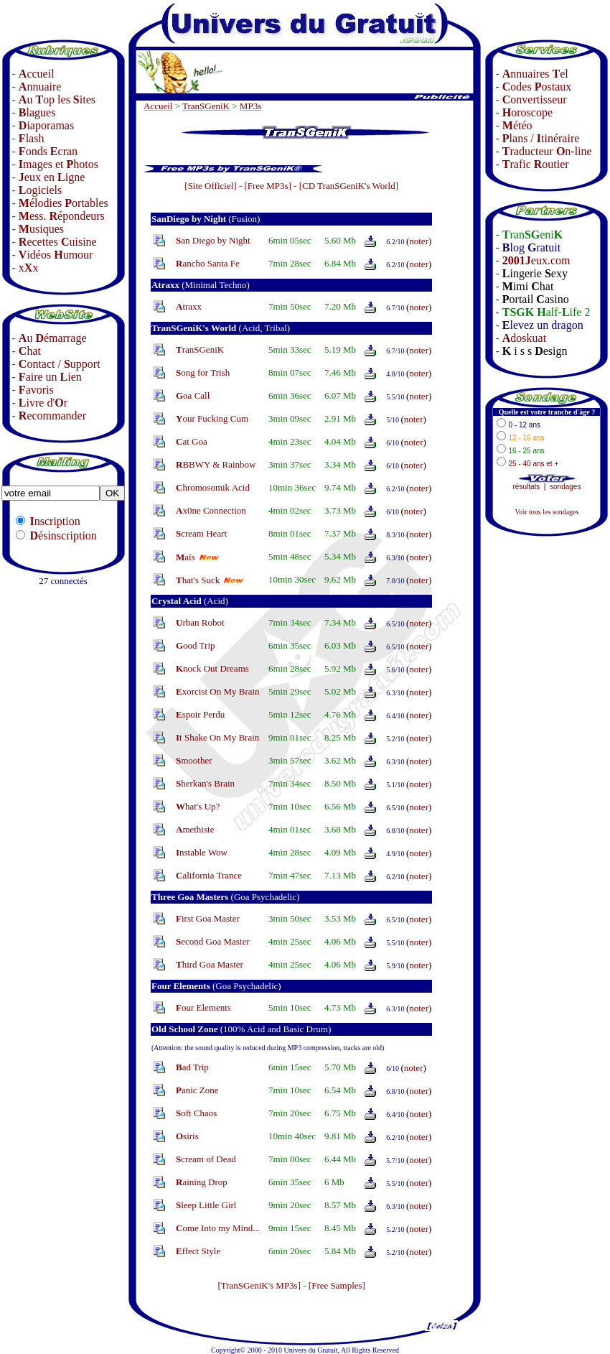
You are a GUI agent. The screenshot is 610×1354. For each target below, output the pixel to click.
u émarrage (53, 338)
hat (30, 351)
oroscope (527, 112)
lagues (37, 112)
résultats (526, 487)
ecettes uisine (58, 242)
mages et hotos (58, 164)
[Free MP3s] (267, 185)
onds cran (48, 151)
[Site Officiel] (210, 185)
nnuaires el (535, 74)
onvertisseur (534, 99)
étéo (517, 125)
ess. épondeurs (62, 216)
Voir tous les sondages (546, 512)
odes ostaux (536, 86)
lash (31, 138)
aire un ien (50, 377)
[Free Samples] (337, 1285)
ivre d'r (43, 403)
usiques (41, 229)
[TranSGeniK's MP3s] (259, 1285)
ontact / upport (59, 364)
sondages (565, 487)
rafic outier (535, 164)
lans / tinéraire (541, 138)
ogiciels (40, 190)
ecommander (52, 415)
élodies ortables (63, 203)
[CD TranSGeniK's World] (348, 185)
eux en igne (52, 177)
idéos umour (56, 255)
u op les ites (57, 99)
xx (29, 267)
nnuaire (40, 86)
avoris (36, 390)
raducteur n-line (547, 151)
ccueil (37, 74)
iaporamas (46, 125)
